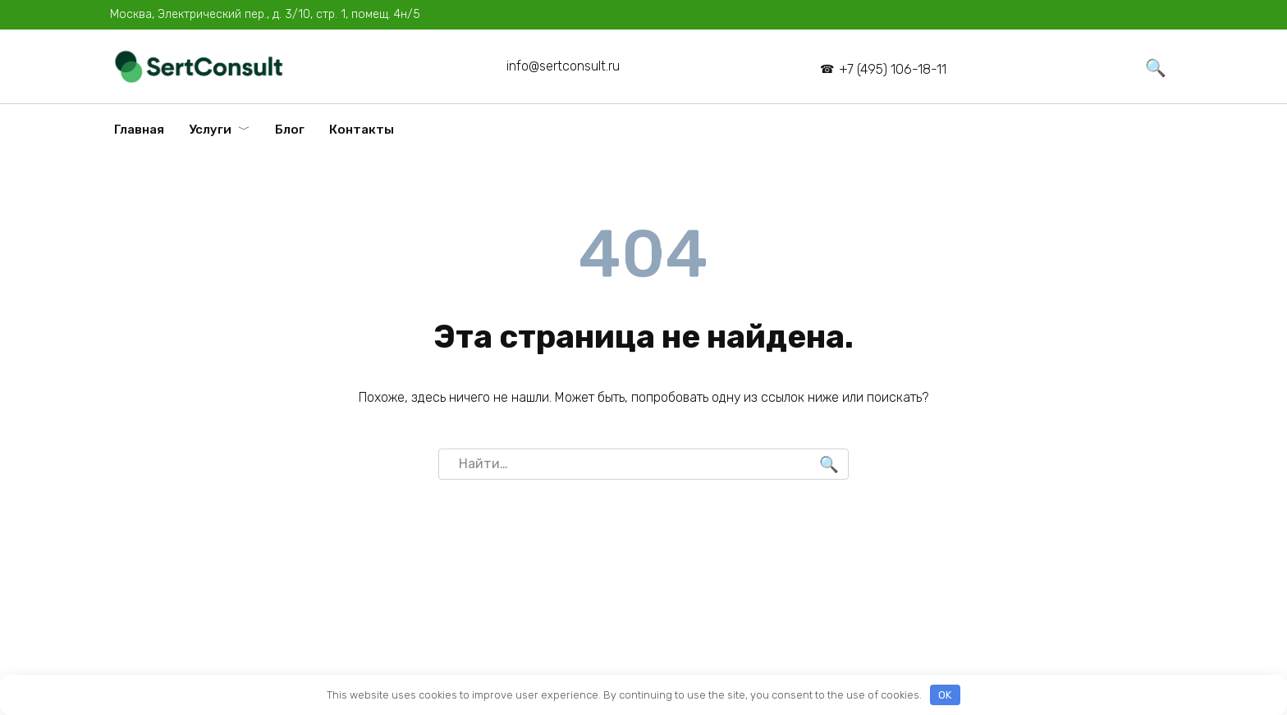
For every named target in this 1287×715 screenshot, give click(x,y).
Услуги (210, 129)
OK (944, 695)
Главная (139, 129)
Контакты (361, 129)
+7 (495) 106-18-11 (892, 69)
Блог (290, 129)
